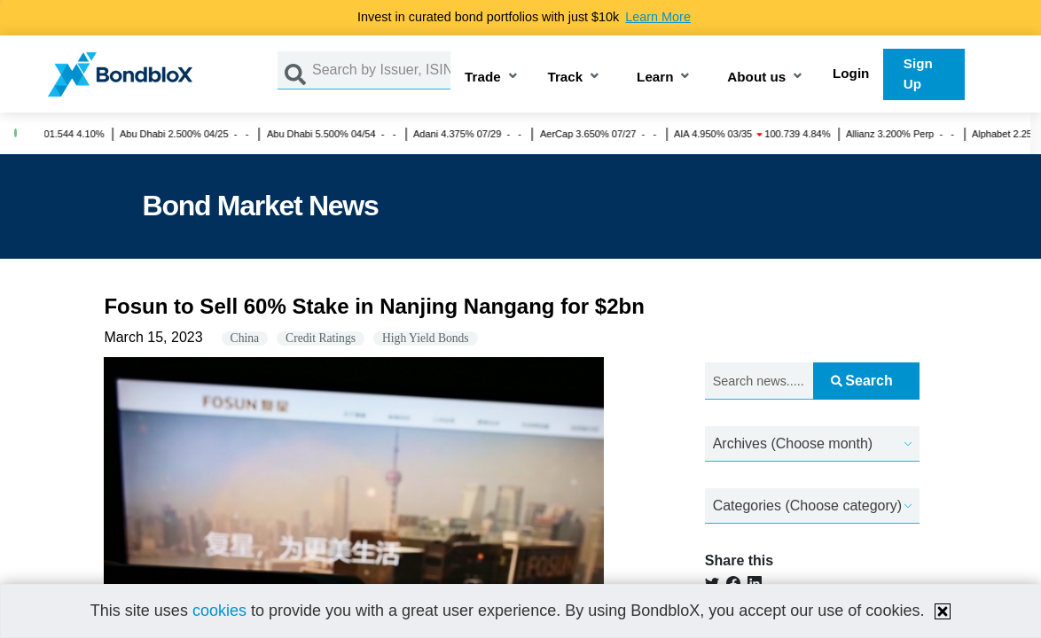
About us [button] (756, 77)
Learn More (658, 17)
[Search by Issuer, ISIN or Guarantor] (381, 70)
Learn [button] (655, 77)
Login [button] (851, 73)
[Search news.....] (759, 381)
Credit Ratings (321, 338)
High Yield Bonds (425, 338)
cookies (219, 610)
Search (861, 380)
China (245, 338)
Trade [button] (483, 77)
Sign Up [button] (918, 73)
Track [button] (565, 77)
